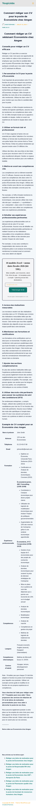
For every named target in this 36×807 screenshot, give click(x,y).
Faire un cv (5, 27)
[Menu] (33, 3)
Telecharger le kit (18, 290)
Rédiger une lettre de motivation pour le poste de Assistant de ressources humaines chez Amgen (19, 792)
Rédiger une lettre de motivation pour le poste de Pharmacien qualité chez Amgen (19, 783)
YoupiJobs (8, 3)
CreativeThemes (7, 805)
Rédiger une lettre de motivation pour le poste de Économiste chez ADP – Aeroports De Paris (19, 775)
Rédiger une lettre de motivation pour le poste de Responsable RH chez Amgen (19, 766)
